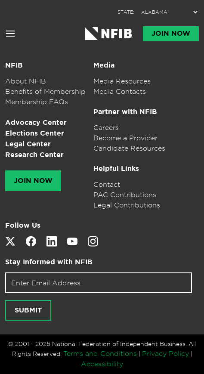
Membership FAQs (36, 101)
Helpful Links (116, 168)
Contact (106, 184)
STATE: (125, 12)
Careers (106, 127)
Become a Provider (125, 137)
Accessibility (102, 363)
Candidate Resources (129, 148)
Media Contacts (119, 91)
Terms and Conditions (100, 353)
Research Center (34, 154)
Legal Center (28, 143)
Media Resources (122, 81)
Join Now (170, 33)
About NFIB (25, 81)
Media (103, 65)
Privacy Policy (165, 353)
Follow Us (22, 225)
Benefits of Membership (45, 91)
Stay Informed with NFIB (49, 261)
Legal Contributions (126, 205)
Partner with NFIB (125, 111)
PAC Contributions (124, 194)
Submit (28, 310)
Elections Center (34, 133)
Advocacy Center (36, 122)
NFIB (14, 65)
